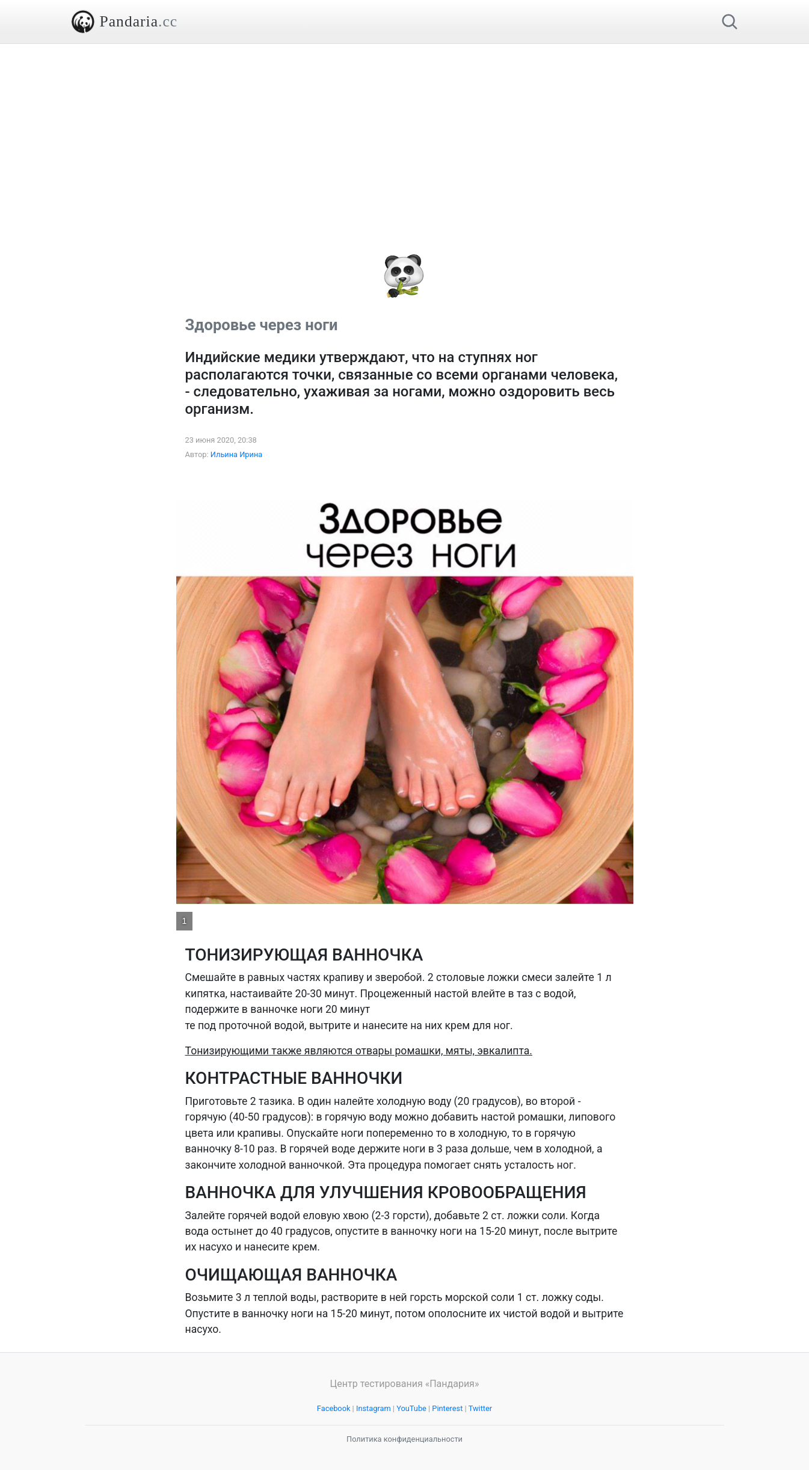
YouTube (411, 1408)
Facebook (334, 1408)
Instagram (373, 1408)
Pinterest (447, 1408)
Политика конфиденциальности (404, 1439)
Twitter (481, 1408)
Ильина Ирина (237, 454)
